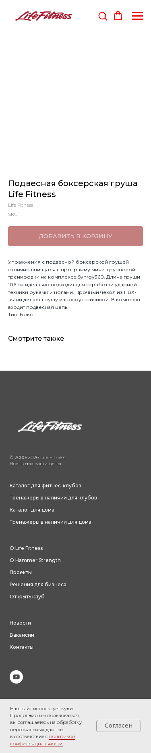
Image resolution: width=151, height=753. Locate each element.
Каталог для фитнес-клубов (45, 485)
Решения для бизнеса (38, 584)
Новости (20, 623)
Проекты (21, 572)
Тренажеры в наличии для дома (50, 522)
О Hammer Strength (35, 560)
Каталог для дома (32, 510)
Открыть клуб (27, 597)
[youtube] (16, 681)
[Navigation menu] (137, 16)
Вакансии (22, 635)
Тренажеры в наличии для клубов (53, 498)
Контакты (21, 647)
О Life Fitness (26, 548)
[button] (103, 16)
